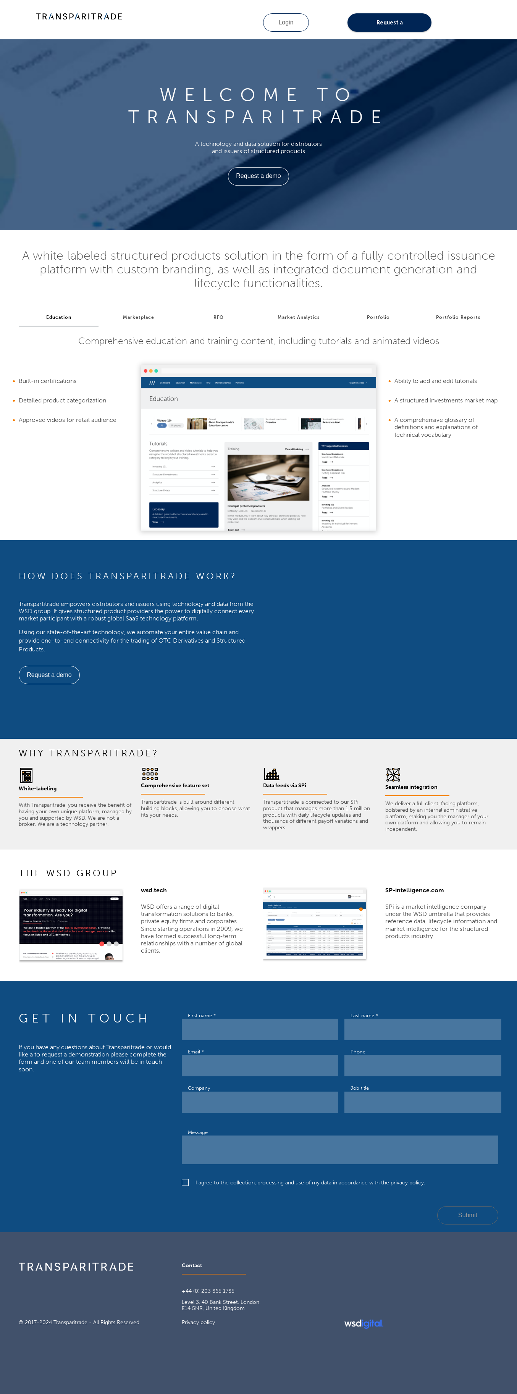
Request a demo (389, 25)
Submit (467, 1215)
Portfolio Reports (458, 317)
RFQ (218, 317)
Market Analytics (299, 317)
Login (285, 22)
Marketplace (138, 317)
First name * (202, 1015)
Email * (196, 1052)
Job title (360, 1088)
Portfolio (378, 317)
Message (198, 1132)
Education (58, 317)
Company (199, 1088)
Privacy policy (198, 1322)
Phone (358, 1052)
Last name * (364, 1015)
